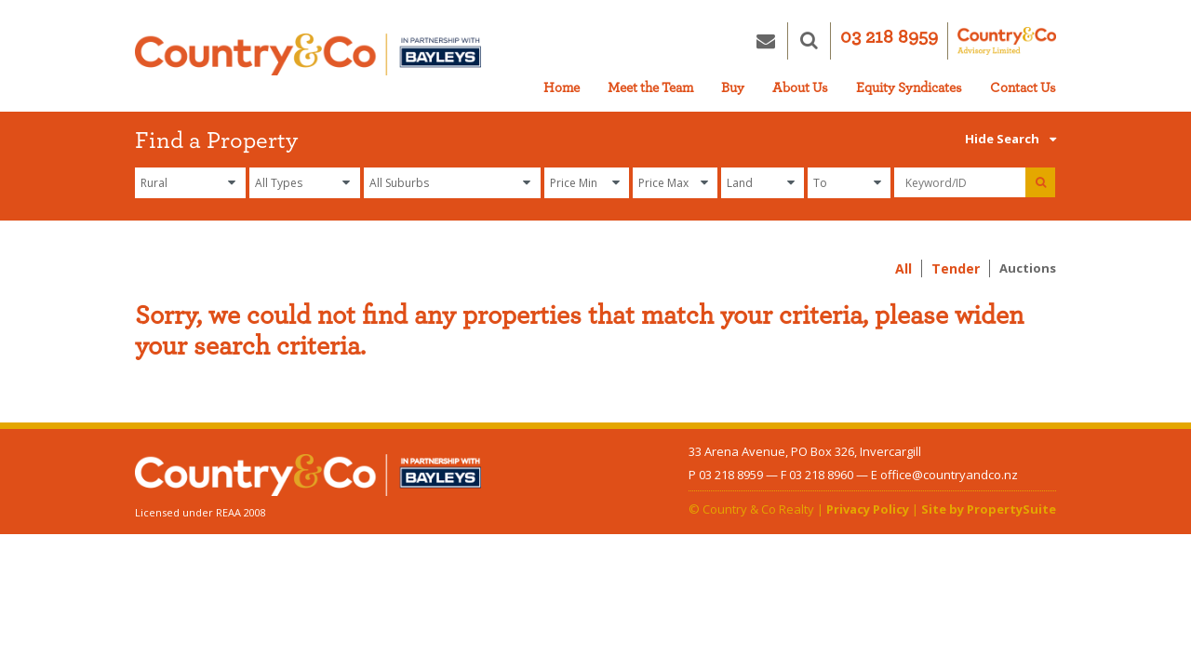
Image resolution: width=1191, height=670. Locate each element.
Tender (955, 268)
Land (740, 183)
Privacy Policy (867, 509)
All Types (278, 183)
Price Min (573, 183)
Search (1025, 138)
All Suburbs (399, 183)
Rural (154, 183)
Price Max (663, 183)
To (820, 183)
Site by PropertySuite (988, 509)
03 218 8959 (889, 37)
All (903, 268)
